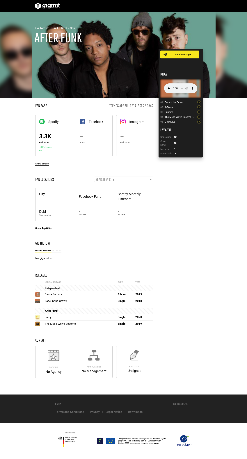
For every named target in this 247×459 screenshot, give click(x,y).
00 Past (56, 250)
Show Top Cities (43, 228)
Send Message (183, 54)
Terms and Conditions (69, 412)
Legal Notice (114, 412)
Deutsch (182, 404)
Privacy (95, 412)
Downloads (135, 412)
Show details (42, 163)
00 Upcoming (43, 250)
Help (58, 404)
